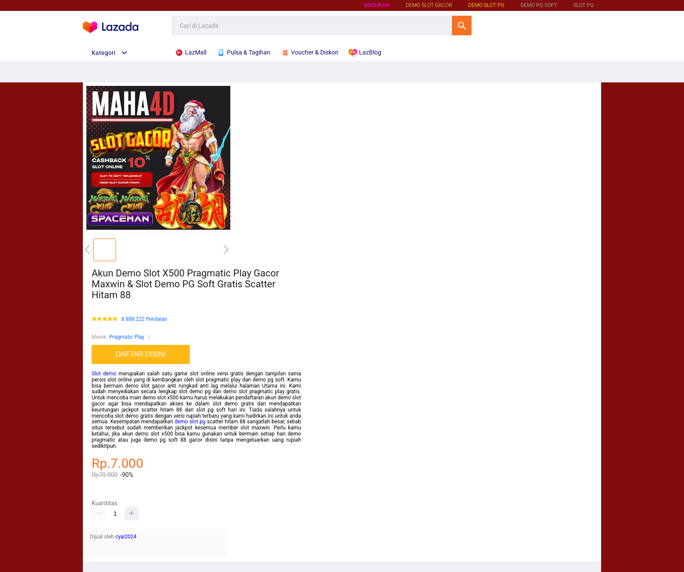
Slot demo (104, 374)
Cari (462, 25)
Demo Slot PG (486, 5)
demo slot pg (189, 422)
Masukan (377, 5)
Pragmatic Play (126, 337)
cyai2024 (125, 537)
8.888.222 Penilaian (144, 319)
